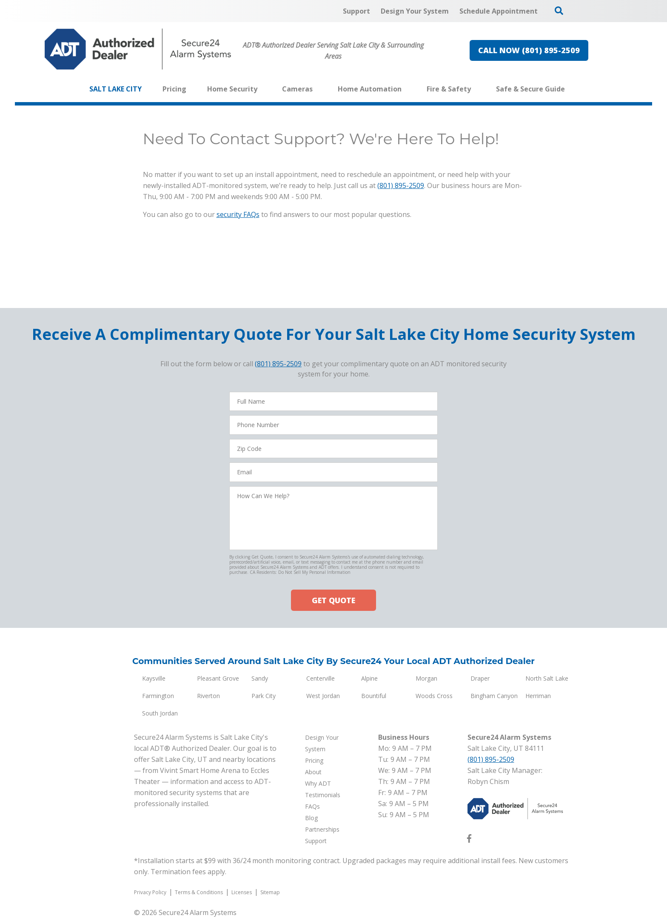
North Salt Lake (546, 678)
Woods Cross (434, 696)
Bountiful (373, 696)
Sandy (259, 678)
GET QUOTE (333, 600)
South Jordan (160, 713)
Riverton (208, 696)
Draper (480, 678)
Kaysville (153, 678)
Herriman (538, 696)
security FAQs (238, 214)
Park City (263, 696)
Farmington (158, 696)
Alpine (369, 678)
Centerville (320, 678)
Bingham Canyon (494, 696)
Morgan (426, 678)
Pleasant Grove (218, 678)
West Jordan (323, 696)
